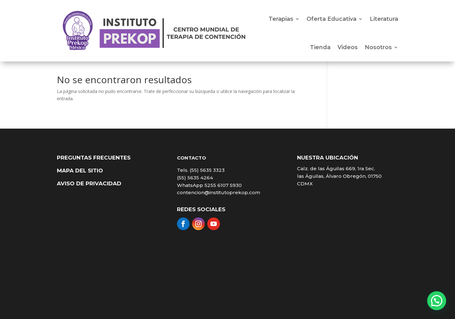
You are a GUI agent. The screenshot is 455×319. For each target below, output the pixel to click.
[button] (436, 300)
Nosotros (378, 47)
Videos (347, 47)
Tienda (320, 47)
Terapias (281, 18)
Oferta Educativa (331, 18)
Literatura (384, 18)
